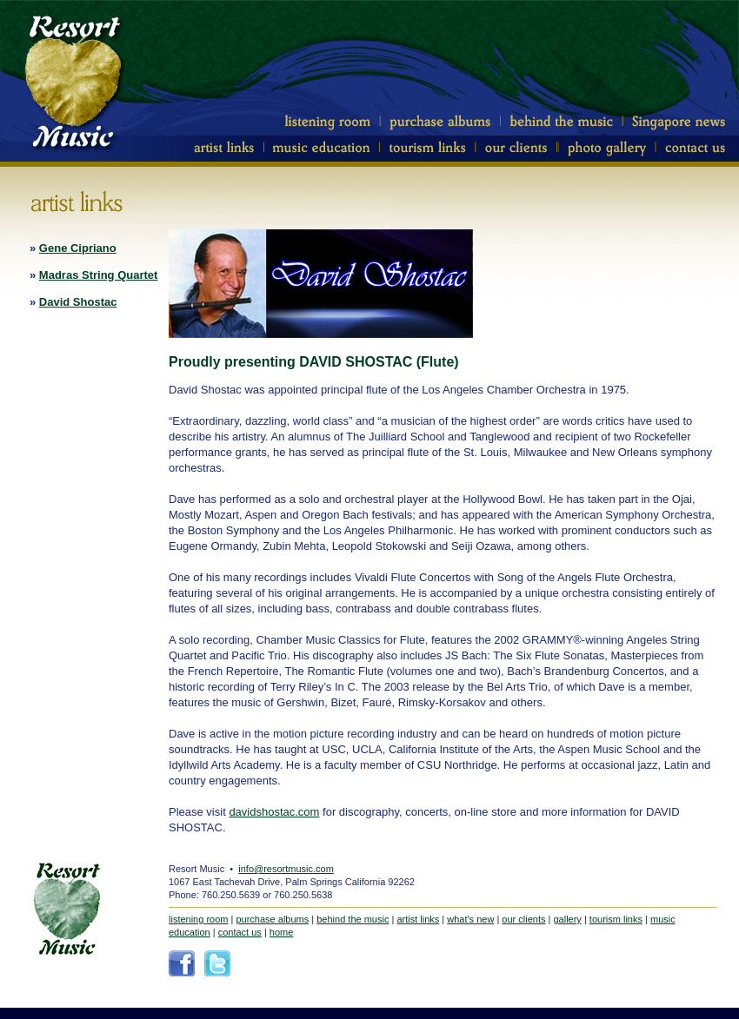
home (282, 932)
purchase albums (272, 919)
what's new (470, 919)
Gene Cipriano (78, 248)
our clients (523, 919)
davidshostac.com (274, 811)
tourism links (615, 919)
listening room (198, 919)
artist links (417, 919)
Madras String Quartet (98, 274)
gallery (567, 919)
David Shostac (78, 301)
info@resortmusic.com (286, 869)
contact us (240, 932)
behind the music (352, 919)
